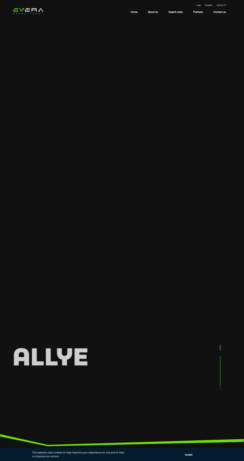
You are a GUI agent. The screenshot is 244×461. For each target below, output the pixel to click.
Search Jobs (175, 12)
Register (208, 5)
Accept (188, 454)
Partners (198, 12)
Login (198, 5)
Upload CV (221, 5)
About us (153, 12)
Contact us (219, 12)
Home (134, 12)
